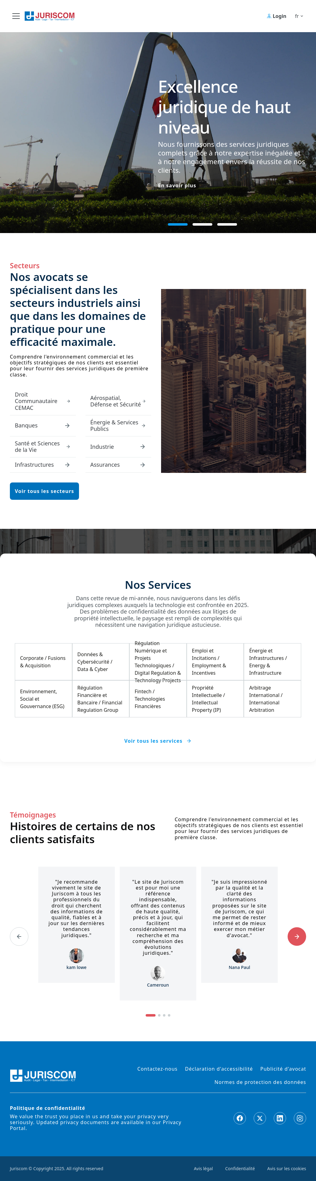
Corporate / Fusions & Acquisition (42, 662)
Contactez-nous (157, 1069)
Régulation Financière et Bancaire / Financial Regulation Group (100, 698)
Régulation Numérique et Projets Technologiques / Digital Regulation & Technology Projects (158, 661)
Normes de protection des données (260, 1082)
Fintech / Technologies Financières (150, 699)
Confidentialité (240, 1168)
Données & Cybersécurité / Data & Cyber (95, 662)
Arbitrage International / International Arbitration (265, 698)
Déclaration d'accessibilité (219, 1069)
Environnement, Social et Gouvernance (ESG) (42, 699)
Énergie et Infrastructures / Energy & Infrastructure (268, 661)
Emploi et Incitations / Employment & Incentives (209, 661)
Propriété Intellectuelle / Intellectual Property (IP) (208, 698)
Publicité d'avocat (283, 1069)
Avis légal (203, 1168)
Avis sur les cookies (286, 1168)
